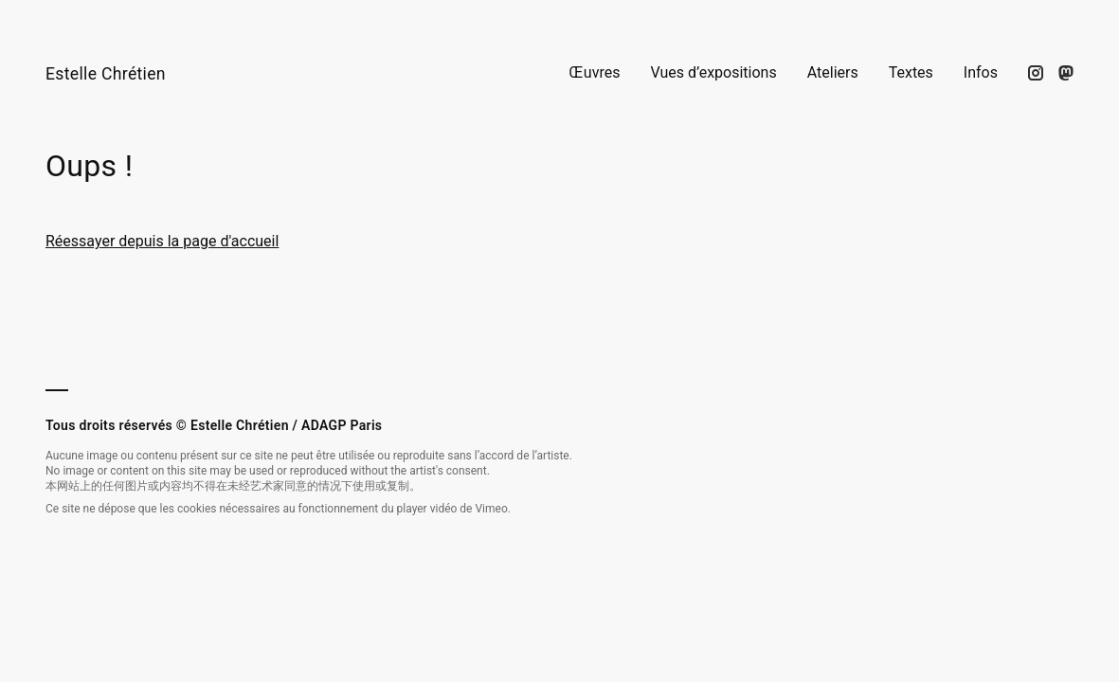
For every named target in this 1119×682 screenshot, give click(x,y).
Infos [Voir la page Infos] (981, 72)
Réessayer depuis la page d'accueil (162, 241)
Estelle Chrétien (105, 73)
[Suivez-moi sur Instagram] (1035, 73)
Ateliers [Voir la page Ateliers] (832, 72)
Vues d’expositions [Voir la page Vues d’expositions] (713, 72)
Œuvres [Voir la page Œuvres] (595, 72)
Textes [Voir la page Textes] (911, 72)
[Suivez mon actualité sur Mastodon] (1066, 73)
